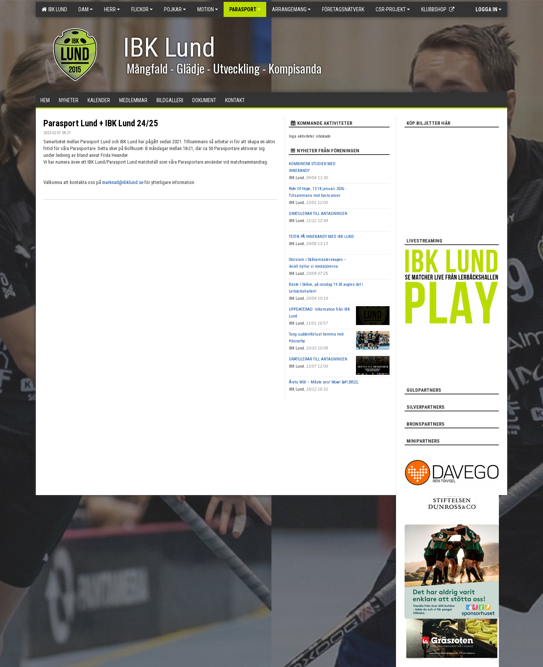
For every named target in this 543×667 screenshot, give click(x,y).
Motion (207, 9)
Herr (112, 9)
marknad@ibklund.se (122, 182)
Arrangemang (291, 9)
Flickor (142, 9)
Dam (85, 9)
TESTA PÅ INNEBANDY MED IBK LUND (321, 236)
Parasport (245, 9)
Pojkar (175, 9)
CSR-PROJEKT (393, 9)
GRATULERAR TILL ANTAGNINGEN (318, 213)
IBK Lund (54, 9)
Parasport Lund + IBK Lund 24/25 (100, 123)
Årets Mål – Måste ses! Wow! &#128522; (323, 382)
